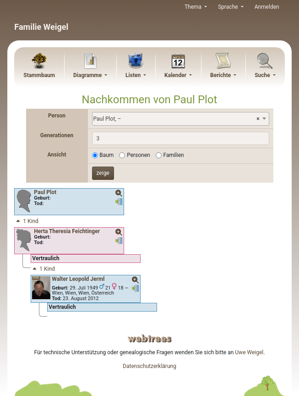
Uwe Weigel (249, 352)
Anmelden (267, 7)
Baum (106, 155)
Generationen (56, 135)
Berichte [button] (221, 75)
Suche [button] (263, 75)
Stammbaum (39, 75)
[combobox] (180, 119)
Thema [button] (194, 7)
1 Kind (26, 221)
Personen (138, 155)
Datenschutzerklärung (149, 366)
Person (56, 115)
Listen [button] (133, 75)
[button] (119, 194)
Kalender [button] (176, 75)
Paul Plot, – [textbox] (176, 118)
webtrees (150, 338)
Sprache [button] (228, 7)
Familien (173, 155)
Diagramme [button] (88, 75)
